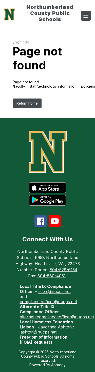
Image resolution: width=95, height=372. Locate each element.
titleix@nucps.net (54, 291)
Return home (27, 103)
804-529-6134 (64, 269)
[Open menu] (86, 16)
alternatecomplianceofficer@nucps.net (57, 316)
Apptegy (58, 365)
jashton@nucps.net (38, 332)
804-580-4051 (51, 275)
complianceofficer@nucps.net (48, 301)
